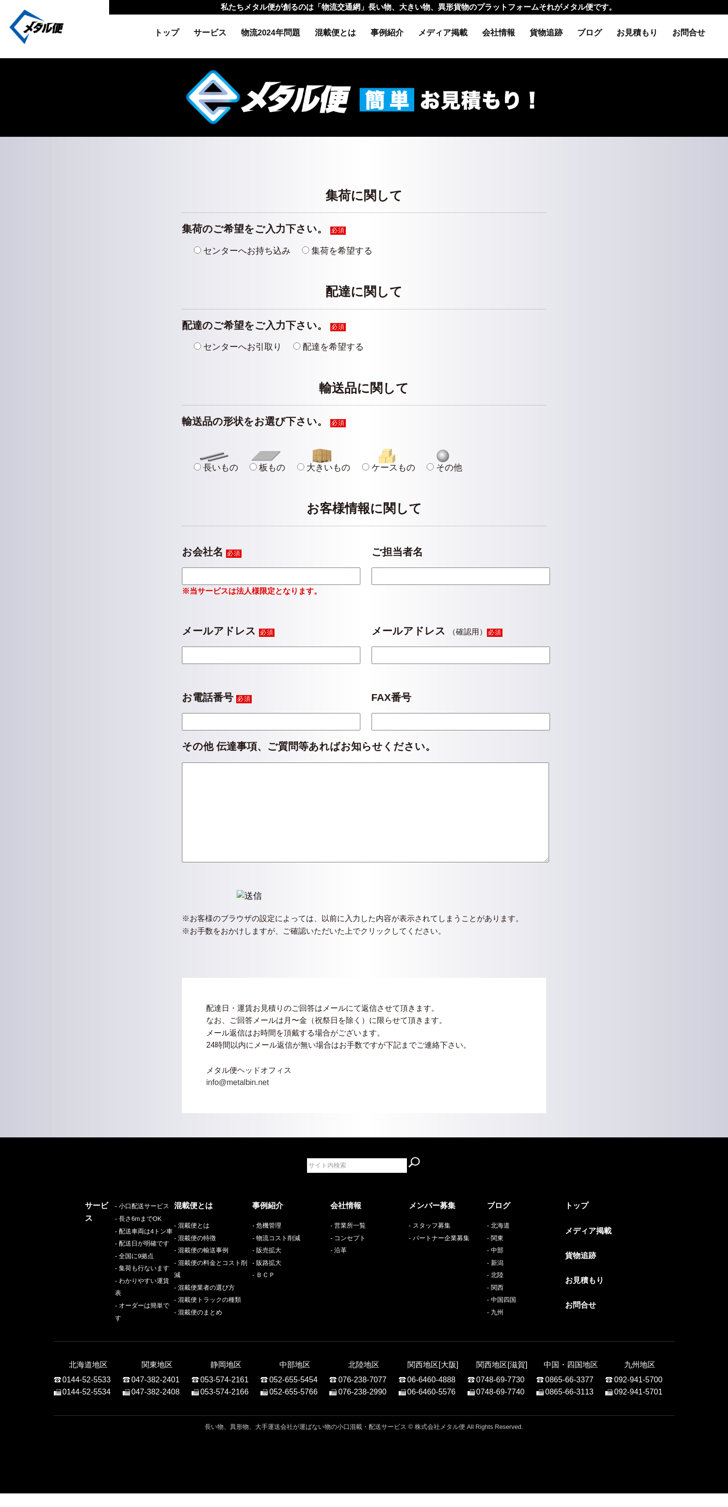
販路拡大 (268, 1282)
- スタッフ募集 (430, 1244)
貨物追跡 (546, 32)
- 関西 (495, 1307)
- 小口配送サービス (112, 1244)
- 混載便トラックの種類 (207, 1319)
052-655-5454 (293, 1393)
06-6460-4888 (431, 1393)
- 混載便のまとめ (198, 1331)
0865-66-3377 (569, 1393)
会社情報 (498, 32)
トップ (166, 32)
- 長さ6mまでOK (108, 1257)
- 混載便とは (192, 1244)
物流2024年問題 (270, 32)
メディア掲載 (443, 32)
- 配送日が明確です (112, 1282)
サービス (210, 32)
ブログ (589, 32)
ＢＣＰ (265, 1294)
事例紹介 (387, 32)
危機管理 (268, 1244)
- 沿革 (338, 1269)
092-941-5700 (638, 1393)
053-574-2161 (224, 1393)
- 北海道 (498, 1244)
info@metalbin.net (237, 1102)
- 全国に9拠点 (104, 1294)
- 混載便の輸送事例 (201, 1269)
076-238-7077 (362, 1393)
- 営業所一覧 (348, 1244)
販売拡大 (268, 1269)
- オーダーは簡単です (115, 1331)
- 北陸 (495, 1294)
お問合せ (688, 32)
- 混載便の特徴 (195, 1257)
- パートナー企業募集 (439, 1257)
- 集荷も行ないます (112, 1307)
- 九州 (495, 1331)
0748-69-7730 (500, 1393)
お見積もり (637, 32)
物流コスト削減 (278, 1257)
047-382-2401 (155, 1393)
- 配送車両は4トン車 (114, 1269)
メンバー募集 (432, 1225)
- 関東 (495, 1257)
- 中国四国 (501, 1319)
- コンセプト (348, 1257)
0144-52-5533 (87, 1393)
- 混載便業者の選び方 (204, 1307)
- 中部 (495, 1269)
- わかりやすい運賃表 (115, 1319)
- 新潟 (495, 1282)
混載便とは (335, 32)
